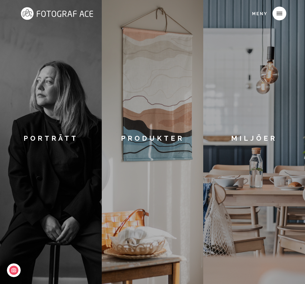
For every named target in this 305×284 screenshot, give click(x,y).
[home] (52, 12)
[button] (279, 13)
